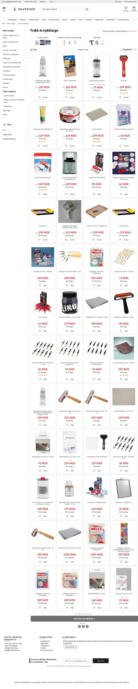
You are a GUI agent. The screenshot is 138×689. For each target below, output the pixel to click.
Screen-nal (42, 226)
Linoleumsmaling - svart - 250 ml (70, 317)
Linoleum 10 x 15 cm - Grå (123, 593)
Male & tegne (132, 31)
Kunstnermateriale (123, 19)
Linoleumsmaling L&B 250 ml (42, 129)
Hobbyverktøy (99, 19)
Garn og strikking (54, 19)
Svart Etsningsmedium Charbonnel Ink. (69, 178)
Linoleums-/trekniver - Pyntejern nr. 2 (124, 457)
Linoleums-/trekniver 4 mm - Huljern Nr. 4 (69, 363)
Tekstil (44, 19)
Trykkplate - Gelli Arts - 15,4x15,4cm (69, 594)
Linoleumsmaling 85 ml (97, 81)
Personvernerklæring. (84, 666)
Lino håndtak (42, 317)
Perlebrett (89, 19)
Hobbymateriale (34, 19)
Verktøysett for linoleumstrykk (97, 457)
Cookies (43, 648)
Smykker (73, 19)
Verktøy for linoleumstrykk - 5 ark (70, 271)
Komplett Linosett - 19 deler (42, 271)
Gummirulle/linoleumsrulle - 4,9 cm (42, 549)
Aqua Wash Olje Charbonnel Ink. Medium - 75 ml (70, 503)
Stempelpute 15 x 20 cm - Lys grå (43, 457)
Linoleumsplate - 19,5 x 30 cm (124, 411)
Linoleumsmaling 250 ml (42, 177)
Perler (81, 19)
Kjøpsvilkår (44, 643)
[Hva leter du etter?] (65, 9)
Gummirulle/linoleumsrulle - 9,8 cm (69, 412)
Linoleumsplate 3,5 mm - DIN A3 (123, 363)
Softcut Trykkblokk (70, 81)
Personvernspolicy (47, 650)
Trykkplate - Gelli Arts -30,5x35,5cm (97, 549)
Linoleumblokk (97, 129)
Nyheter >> (43, 1)
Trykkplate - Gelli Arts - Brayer (124, 317)
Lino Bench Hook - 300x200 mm (96, 226)
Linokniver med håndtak (97, 177)
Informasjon (118, 1)
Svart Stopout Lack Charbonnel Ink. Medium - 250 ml (42, 503)
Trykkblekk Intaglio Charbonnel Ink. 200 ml (69, 130)
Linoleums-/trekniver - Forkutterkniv (96, 363)
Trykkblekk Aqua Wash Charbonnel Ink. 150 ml (69, 227)
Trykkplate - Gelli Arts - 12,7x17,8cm (42, 594)
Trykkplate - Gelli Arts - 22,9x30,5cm (96, 272)
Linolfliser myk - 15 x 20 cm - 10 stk (96, 317)
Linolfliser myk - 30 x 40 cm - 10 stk (69, 548)
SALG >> (52, 1)
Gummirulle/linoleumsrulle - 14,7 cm (97, 412)
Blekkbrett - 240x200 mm (124, 502)
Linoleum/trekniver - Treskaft (124, 271)
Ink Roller (124, 81)
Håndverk (23, 19)
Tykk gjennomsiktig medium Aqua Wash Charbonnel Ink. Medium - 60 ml (42, 412)
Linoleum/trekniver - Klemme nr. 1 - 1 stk (43, 363)
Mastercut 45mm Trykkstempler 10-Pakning (123, 178)
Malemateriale (12, 19)
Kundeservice (45, 641)
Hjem (3, 23)
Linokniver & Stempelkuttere (96, 502)
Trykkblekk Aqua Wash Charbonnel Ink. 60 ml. (42, 81)
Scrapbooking (110, 19)
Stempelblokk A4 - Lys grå (96, 593)
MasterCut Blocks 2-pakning (123, 129)
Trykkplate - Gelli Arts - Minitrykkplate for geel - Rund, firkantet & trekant (124, 549)
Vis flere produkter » (84, 618)
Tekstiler (64, 19)
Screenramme (124, 226)
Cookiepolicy (45, 646)
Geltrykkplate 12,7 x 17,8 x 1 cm (69, 457)
